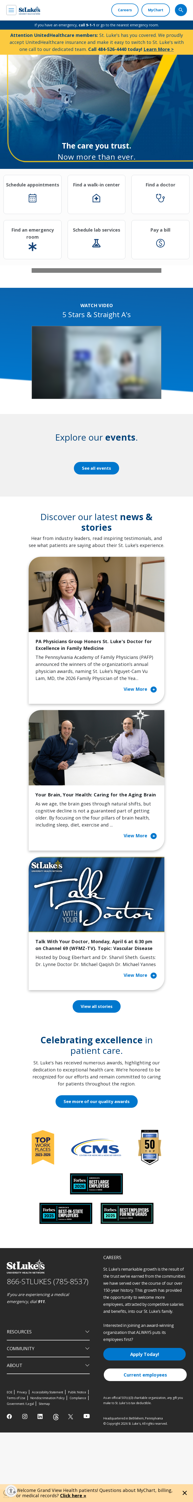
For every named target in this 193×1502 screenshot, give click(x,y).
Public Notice (77, 1462)
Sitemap (44, 1473)
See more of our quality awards (96, 1171)
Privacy (22, 1462)
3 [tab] (96, 333)
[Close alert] (184, 1493)
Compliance (78, 1467)
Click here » (73, 1495)
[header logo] (29, 10)
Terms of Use (16, 1467)
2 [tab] (89, 333)
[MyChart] (155, 10)
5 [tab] (110, 333)
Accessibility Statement (47, 1462)
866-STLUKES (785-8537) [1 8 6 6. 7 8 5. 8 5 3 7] (47, 1351)
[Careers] (125, 10)
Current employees (145, 1444)
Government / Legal (20, 1473)
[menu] (11, 10)
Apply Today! (144, 1424)
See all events (96, 537)
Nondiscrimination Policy (47, 1467)
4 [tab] (103, 333)
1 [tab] (82, 333)
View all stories (96, 1076)
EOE (9, 1462)
